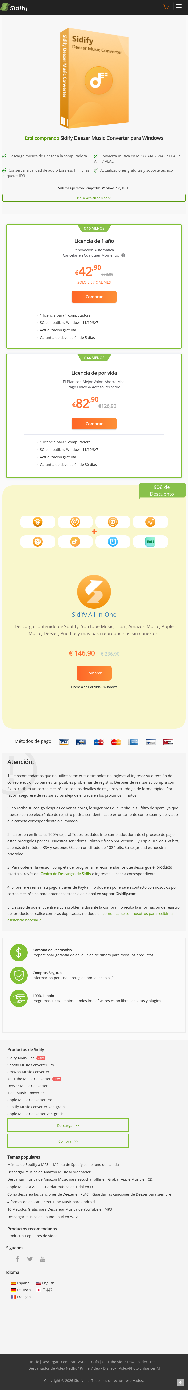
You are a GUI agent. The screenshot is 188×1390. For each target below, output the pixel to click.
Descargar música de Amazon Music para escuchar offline (55, 1179)
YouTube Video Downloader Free (128, 1361)
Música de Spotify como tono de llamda (86, 1164)
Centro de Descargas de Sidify (65, 873)
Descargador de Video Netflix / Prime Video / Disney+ (72, 1368)
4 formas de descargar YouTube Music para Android (51, 1201)
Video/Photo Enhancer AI (139, 1368)
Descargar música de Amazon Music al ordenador (49, 1172)
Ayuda (83, 1361)
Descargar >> (68, 1125)
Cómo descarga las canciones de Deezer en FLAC (48, 1194)
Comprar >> (68, 1141)
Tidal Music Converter (25, 1092)
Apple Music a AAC (23, 1186)
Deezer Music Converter (27, 1085)
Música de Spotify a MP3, (28, 1164)
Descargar (50, 1361)
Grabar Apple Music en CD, (130, 1179)
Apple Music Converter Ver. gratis (35, 1113)
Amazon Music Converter (28, 1071)
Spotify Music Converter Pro (30, 1065)
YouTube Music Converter (29, 1078)
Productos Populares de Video (32, 1235)
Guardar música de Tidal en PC (68, 1186)
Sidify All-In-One (94, 614)
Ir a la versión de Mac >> (94, 198)
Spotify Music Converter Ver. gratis (36, 1106)
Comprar (94, 297)
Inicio (34, 1361)
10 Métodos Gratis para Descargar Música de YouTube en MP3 (59, 1209)
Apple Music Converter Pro (29, 1099)
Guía (95, 1361)
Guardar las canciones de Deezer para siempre (131, 1194)
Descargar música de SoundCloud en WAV (42, 1216)
